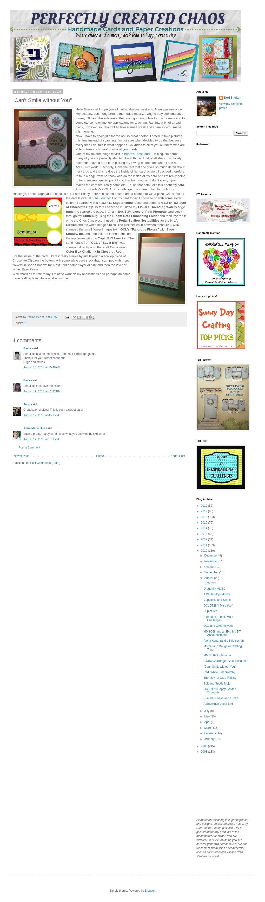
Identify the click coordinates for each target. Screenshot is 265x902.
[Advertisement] (220, 785)
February (210, 733)
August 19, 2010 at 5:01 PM (41, 439)
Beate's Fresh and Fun (140, 154)
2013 (204, 534)
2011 (204, 545)
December (211, 555)
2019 (204, 505)
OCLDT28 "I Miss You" (218, 605)
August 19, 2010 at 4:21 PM (41, 415)
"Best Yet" (210, 583)
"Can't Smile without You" (220, 666)
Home (100, 456)
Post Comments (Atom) (45, 463)
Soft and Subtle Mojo (217, 683)
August (209, 578)
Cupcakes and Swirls (217, 599)
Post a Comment (29, 447)
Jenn (26, 404)
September (211, 572)
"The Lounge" (102, 198)
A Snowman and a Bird (218, 703)
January (209, 739)
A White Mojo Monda (217, 594)
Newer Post (21, 456)
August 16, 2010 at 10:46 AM (41, 367)
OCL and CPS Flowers (218, 625)
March (208, 727)
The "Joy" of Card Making (220, 677)
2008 (204, 751)
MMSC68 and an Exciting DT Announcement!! (222, 633)
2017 (204, 511)
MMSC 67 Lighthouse (217, 655)
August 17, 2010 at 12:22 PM (41, 391)
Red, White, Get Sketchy (219, 672)
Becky (27, 380)
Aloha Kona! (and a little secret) (224, 640)
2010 (204, 550)
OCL (26, 322)
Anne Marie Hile (34, 428)
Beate (27, 348)
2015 (204, 522)
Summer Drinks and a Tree (221, 698)
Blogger (150, 890)
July (207, 711)
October (209, 567)
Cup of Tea (211, 611)
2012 (204, 539)
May (207, 716)
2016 (204, 517)
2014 (204, 528)
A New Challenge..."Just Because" (226, 661)
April (207, 722)
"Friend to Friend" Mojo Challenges (218, 618)
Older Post (178, 456)
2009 (204, 746)
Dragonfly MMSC (214, 588)
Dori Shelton (232, 97)
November (211, 561)
